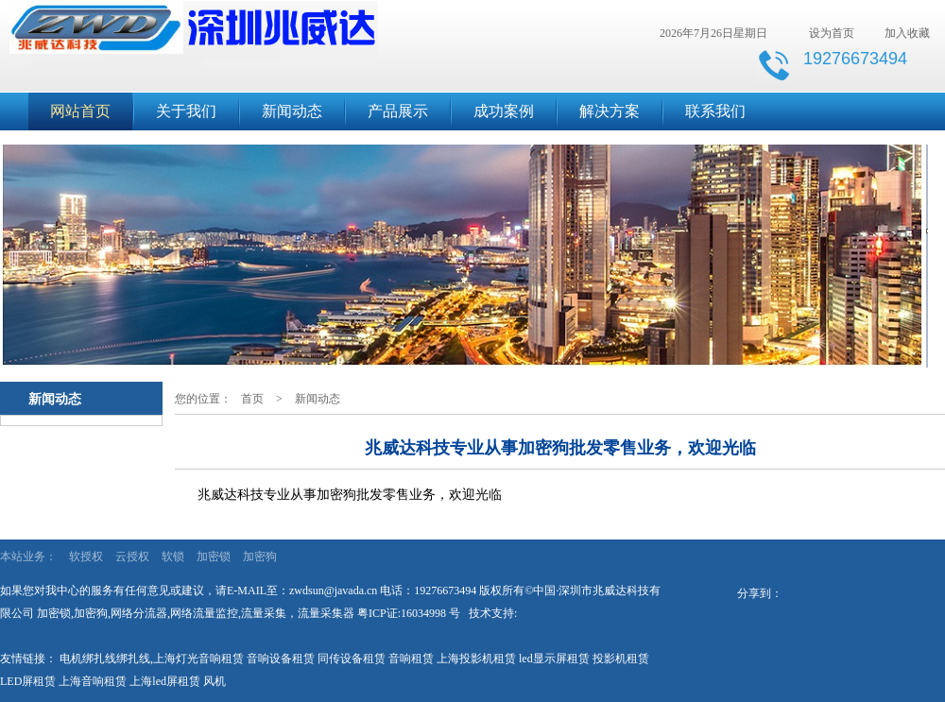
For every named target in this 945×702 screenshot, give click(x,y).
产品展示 (398, 111)
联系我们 (715, 111)
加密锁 (214, 556)
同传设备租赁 (352, 658)
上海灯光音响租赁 (198, 658)
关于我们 (186, 111)
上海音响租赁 (93, 681)
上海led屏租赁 (164, 681)
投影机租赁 (621, 658)
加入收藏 (907, 33)
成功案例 (503, 111)
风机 (214, 681)
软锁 (173, 556)
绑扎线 (133, 658)
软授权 (86, 556)
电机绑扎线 (88, 658)
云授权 (132, 556)
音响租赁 (411, 658)
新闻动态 (292, 111)
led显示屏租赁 (554, 658)
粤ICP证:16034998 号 (408, 613)
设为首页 (831, 33)
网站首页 (80, 111)
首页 (252, 398)
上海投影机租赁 (476, 658)
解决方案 (609, 111)
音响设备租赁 (281, 658)
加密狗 (260, 556)
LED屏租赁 (28, 681)
